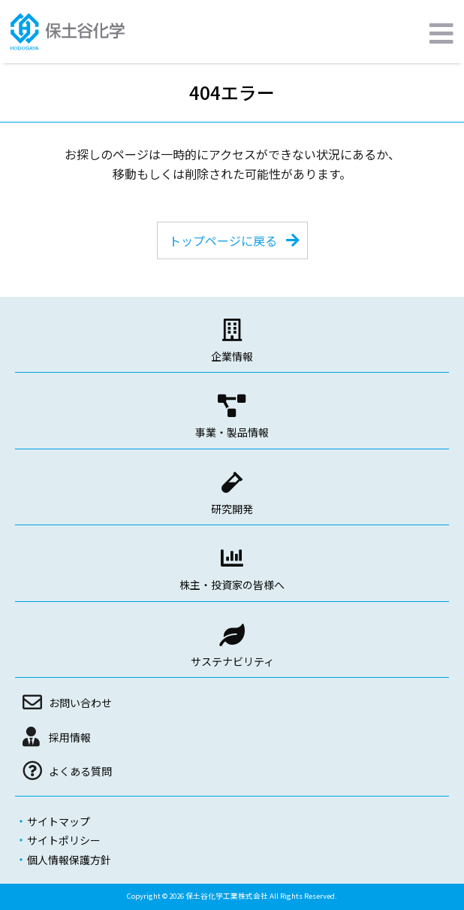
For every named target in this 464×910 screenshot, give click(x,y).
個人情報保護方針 (69, 859)
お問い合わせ (80, 702)
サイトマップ (58, 821)
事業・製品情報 (232, 432)
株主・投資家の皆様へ (232, 584)
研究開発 (232, 508)
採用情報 (70, 737)
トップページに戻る (223, 240)
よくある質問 (80, 770)
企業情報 (232, 356)
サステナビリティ (232, 661)
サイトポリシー (64, 840)
